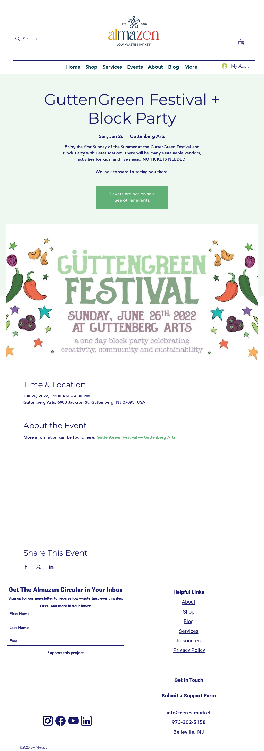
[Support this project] (65, 652)
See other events (132, 200)
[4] (73, 721)
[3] (86, 721)
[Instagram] (48, 721)
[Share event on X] (38, 567)
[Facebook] (60, 721)
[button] (244, 42)
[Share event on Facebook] (25, 567)
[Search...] (45, 39)
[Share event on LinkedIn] (51, 567)
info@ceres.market (189, 712)
